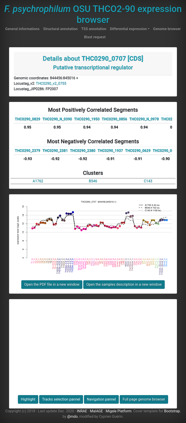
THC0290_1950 (87, 119)
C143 (148, 181)
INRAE (82, 411)
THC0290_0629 (137, 150)
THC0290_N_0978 (144, 119)
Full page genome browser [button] (144, 399)
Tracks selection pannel (61, 399)
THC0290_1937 (110, 150)
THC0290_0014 (165, 150)
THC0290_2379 (27, 150)
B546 (93, 181)
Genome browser (167, 29)
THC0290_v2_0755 (51, 83)
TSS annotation (93, 29)
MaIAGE (96, 411)
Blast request (94, 37)
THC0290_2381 (55, 150)
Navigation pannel (101, 399)
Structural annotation (60, 29)
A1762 (38, 181)
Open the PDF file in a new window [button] (51, 284)
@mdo (72, 416)
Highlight (28, 399)
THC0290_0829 (27, 119)
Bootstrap (172, 411)
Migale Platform (118, 411)
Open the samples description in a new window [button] (124, 284)
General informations (22, 29)
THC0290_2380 (82, 150)
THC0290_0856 (114, 119)
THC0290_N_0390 (57, 119)
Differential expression (128, 29)
